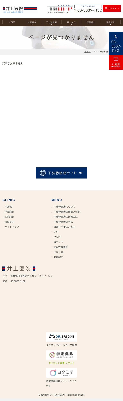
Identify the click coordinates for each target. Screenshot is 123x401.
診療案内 (32, 22)
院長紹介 (91, 22)
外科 (56, 231)
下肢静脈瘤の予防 (63, 221)
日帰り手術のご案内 (64, 226)
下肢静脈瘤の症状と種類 (67, 211)
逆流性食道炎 (61, 246)
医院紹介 (111, 22)
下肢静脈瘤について (64, 206)
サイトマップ (12, 226)
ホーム (87, 51)
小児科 (57, 236)
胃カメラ (71, 22)
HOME (12, 22)
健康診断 (58, 256)
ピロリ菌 (58, 252)
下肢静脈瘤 (51, 22)
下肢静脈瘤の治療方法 (66, 216)
